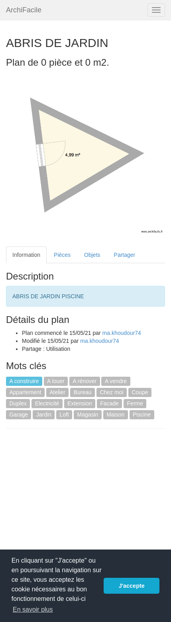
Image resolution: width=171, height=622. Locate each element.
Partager (125, 255)
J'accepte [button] (132, 586)
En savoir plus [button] (33, 609)
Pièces (62, 255)
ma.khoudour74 (121, 333)
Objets (92, 255)
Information (26, 255)
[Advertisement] (73, 492)
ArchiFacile (23, 10)
